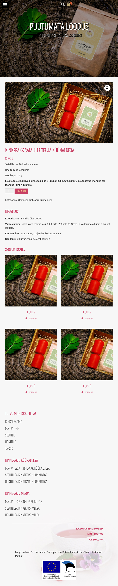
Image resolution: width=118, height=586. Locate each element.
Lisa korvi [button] (33, 318)
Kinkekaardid (13, 422)
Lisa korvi (21, 191)
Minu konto (95, 534)
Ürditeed (10, 442)
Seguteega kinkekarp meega (22, 508)
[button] (107, 88)
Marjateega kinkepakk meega (23, 502)
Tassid (9, 449)
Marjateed (12, 428)
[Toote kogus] (9, 191)
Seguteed (10, 435)
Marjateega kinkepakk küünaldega (27, 468)
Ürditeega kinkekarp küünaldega (35, 200)
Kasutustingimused (89, 528)
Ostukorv (96, 539)
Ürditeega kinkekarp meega (22, 515)
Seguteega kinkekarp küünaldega (26, 475)
